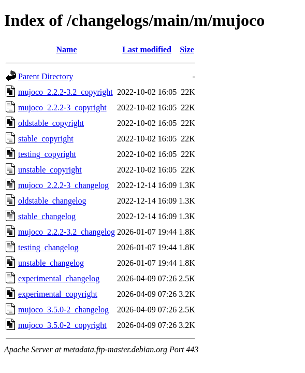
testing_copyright (47, 154)
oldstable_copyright (51, 123)
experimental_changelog (58, 278)
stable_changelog (47, 216)
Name (66, 49)
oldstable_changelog (52, 200)
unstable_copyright (50, 169)
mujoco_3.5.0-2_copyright (62, 325)
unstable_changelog (51, 263)
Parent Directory (45, 76)
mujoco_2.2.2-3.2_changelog (66, 231)
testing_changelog (48, 247)
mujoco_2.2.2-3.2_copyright (65, 92)
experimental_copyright (57, 294)
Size (187, 49)
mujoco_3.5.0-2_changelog (63, 309)
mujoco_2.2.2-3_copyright (62, 107)
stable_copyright (46, 138)
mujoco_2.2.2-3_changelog (63, 185)
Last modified (146, 49)
